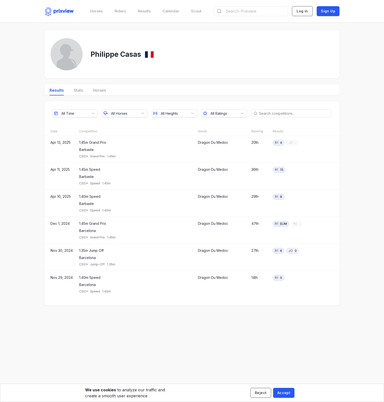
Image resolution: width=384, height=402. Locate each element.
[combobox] (251, 11)
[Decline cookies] (260, 393)
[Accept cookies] (283, 393)
